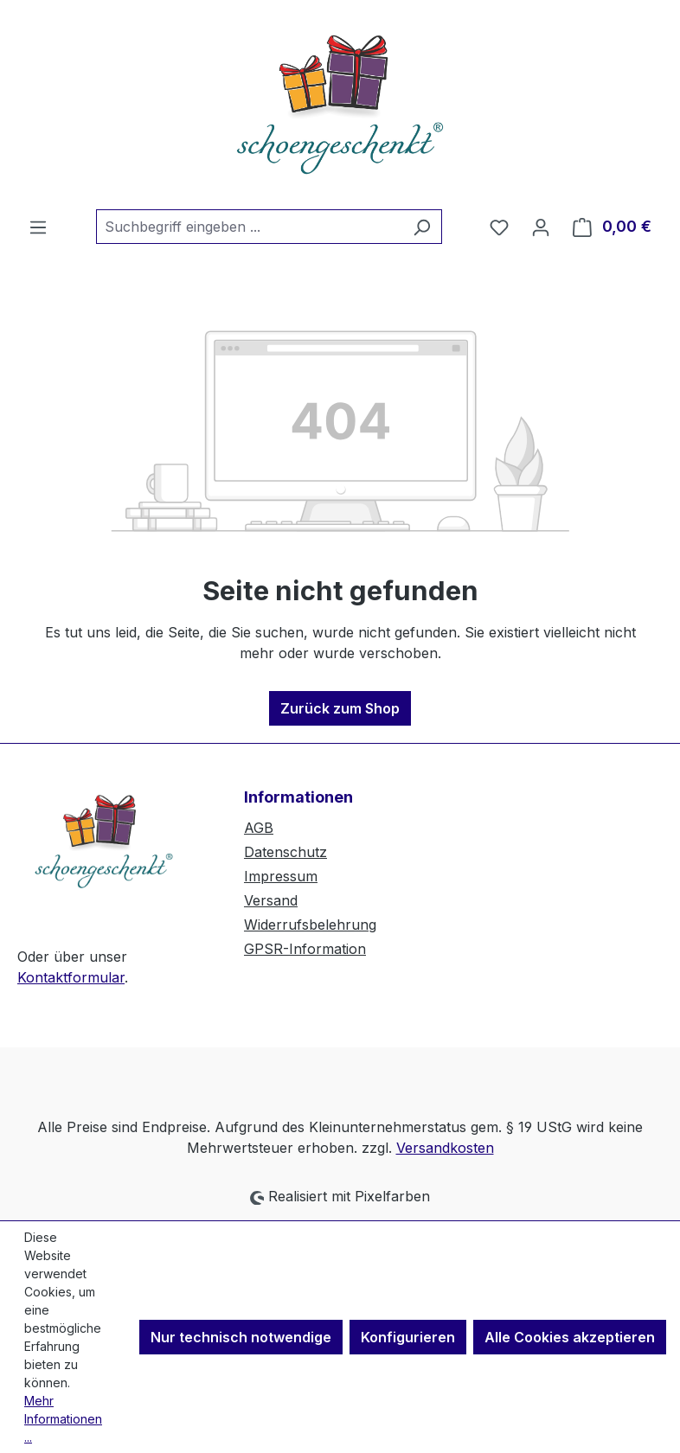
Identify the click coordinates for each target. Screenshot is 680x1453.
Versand (271, 900)
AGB (258, 827)
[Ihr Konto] (540, 226)
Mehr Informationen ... (63, 1418)
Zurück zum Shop (340, 708)
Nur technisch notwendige (241, 1337)
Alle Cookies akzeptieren (569, 1337)
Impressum (281, 876)
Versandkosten (445, 1147)
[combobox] (249, 226)
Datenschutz (285, 852)
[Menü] (38, 226)
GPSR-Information (305, 948)
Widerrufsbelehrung (310, 924)
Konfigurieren (408, 1337)
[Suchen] (421, 226)
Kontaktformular (71, 977)
